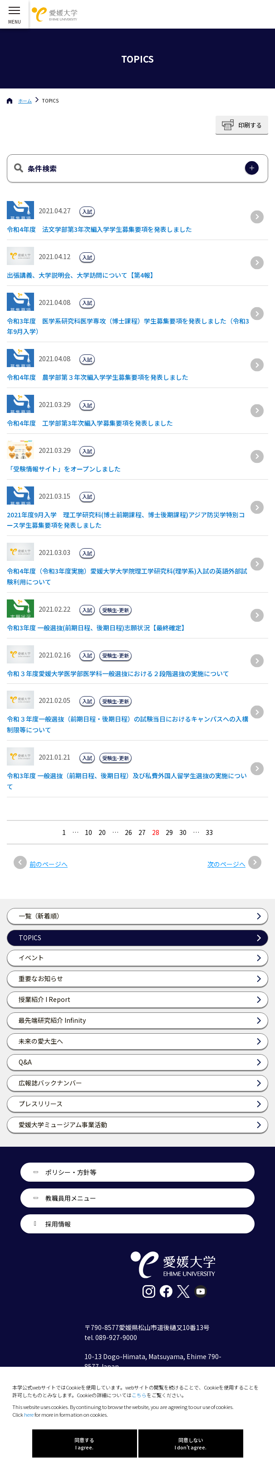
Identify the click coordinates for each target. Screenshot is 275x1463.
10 (88, 832)
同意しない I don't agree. (190, 1443)
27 (142, 832)
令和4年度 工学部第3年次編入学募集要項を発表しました (90, 422)
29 (169, 832)
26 (128, 832)
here (29, 1414)
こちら (139, 1395)
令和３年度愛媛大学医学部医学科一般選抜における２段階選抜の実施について (118, 673)
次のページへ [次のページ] (226, 864)
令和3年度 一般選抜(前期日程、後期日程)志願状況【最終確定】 (97, 627)
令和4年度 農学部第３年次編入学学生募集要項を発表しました (97, 377)
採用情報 (58, 1223)
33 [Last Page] (209, 832)
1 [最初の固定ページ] (64, 832)
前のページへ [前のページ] (48, 864)
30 (183, 832)
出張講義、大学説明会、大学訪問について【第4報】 (82, 275)
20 (102, 832)
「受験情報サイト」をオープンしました (64, 468)
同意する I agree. (84, 1443)
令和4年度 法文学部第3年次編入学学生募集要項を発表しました (99, 229)
